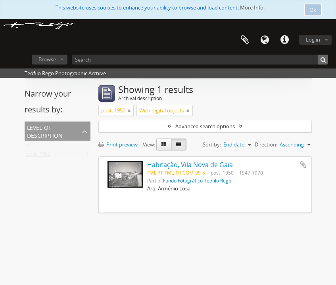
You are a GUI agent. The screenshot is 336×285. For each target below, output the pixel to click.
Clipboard (245, 40)
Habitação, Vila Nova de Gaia (190, 164)
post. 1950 (38, 155)
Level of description (45, 131)
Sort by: (212, 144)
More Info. (252, 7)
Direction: (266, 144)
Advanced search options (205, 126)
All (29, 146)
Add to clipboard (303, 165)
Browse (47, 59)
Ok (312, 9)
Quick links (284, 40)
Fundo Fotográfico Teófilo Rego (197, 180)
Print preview (118, 144)
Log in (313, 39)
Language (265, 40)
